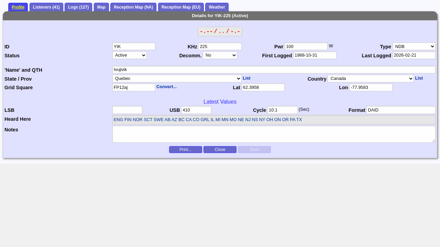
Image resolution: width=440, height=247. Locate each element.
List (247, 78)
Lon (343, 87)
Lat (236, 87)
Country (317, 79)
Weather (217, 7)
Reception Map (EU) (181, 7)
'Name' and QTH (23, 70)
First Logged (277, 55)
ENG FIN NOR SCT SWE (139, 119)
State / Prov (18, 79)
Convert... (166, 86)
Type (385, 46)
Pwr (278, 46)
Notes (11, 129)
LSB (9, 110)
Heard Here (17, 119)
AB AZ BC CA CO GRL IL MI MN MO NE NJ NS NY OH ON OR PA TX (233, 119)
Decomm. (190, 55)
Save (254, 149)
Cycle (259, 110)
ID (6, 46)
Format (357, 110)
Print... (185, 149)
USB (174, 110)
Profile (18, 7)
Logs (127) (78, 7)
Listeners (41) (46, 7)
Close (220, 149)
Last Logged (376, 55)
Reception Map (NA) (133, 7)
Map (101, 7)
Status (12, 55)
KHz (192, 46)
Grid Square (18, 87)
